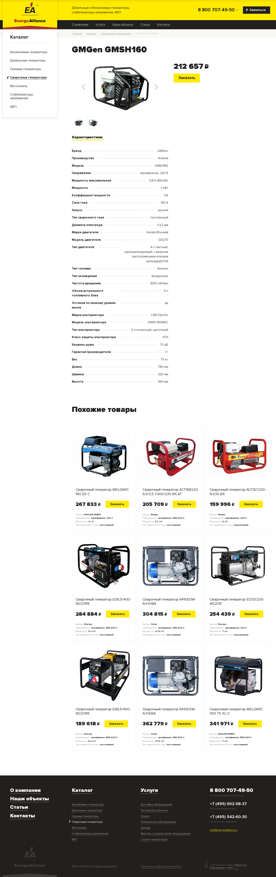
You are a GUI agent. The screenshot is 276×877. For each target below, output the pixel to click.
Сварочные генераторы (87, 822)
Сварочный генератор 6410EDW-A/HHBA (169, 601)
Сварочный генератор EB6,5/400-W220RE (103, 711)
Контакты (163, 24)
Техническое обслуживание (158, 822)
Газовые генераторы (85, 816)
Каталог (19, 37)
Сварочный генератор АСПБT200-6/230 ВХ (238, 492)
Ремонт (145, 816)
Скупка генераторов (154, 839)
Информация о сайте (221, 867)
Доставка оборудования (156, 804)
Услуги (100, 24)
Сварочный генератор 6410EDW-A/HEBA (169, 711)
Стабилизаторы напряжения (90, 833)
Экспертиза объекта (154, 810)
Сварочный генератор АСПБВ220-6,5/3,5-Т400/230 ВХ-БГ (171, 492)
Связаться (256, 10)
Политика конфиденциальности (161, 866)
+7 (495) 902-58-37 (228, 804)
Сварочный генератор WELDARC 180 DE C (102, 492)
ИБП (74, 839)
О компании (80, 24)
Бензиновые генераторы (88, 804)
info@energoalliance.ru (223, 830)
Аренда (145, 828)
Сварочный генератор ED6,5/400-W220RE (103, 601)
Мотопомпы (79, 828)
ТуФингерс (240, 865)
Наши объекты (122, 24)
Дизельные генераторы (87, 810)
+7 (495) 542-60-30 (228, 817)
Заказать (186, 77)
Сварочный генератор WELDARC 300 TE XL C (236, 711)
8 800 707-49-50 (216, 10)
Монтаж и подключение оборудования (165, 833)
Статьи (145, 24)
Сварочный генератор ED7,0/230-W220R (237, 601)
